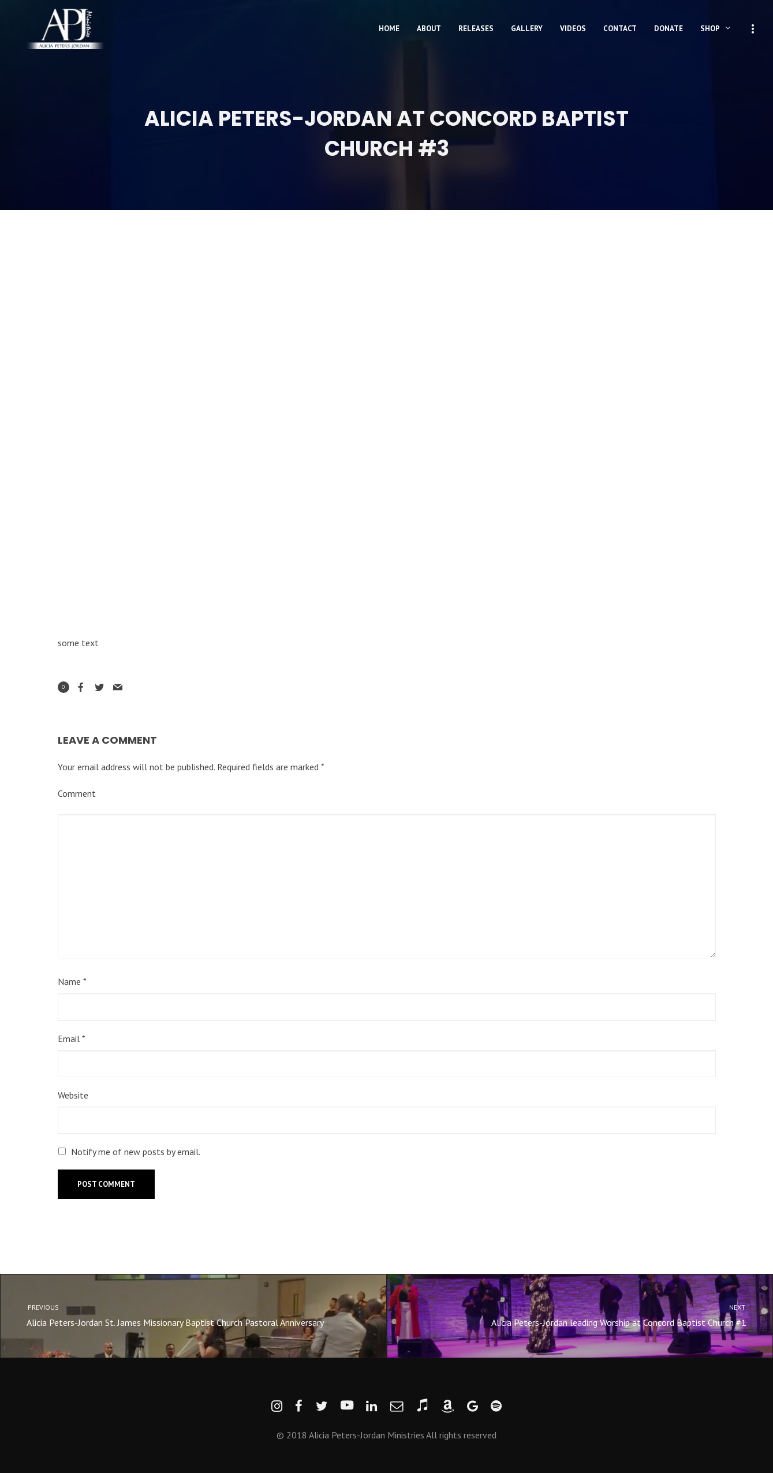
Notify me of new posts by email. (135, 1151)
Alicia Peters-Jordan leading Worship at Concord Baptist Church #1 (590, 1314)
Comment (77, 793)
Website (73, 1095)
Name (72, 981)
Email (71, 1038)
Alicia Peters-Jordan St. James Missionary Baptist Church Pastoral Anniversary (183, 1314)
